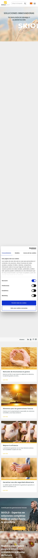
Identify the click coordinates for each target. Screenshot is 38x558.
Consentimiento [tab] (6, 253)
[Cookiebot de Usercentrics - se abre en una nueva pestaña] (29, 248)
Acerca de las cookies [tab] (29, 253)
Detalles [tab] (17, 253)
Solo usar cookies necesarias (19, 308)
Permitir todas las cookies (19, 303)
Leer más (5, 380)
